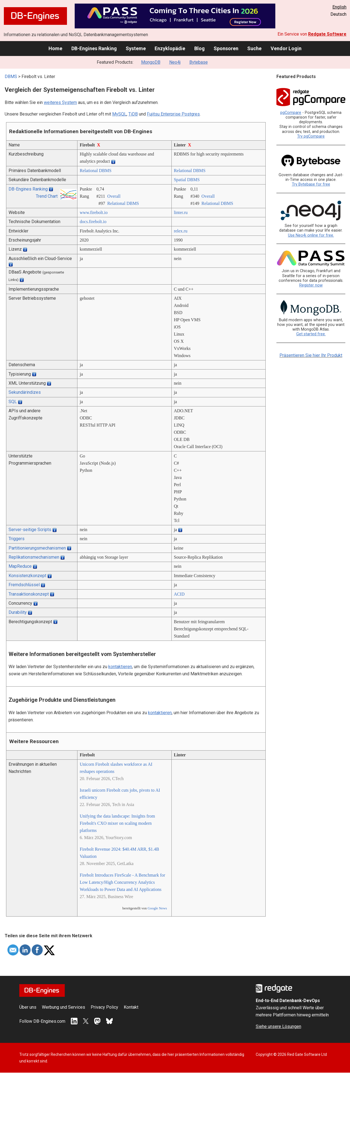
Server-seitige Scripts (30, 529)
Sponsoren (226, 48)
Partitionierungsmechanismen (37, 548)
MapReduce (20, 566)
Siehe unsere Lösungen (278, 1026)
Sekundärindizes (25, 392)
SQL (13, 401)
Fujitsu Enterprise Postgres (173, 114)
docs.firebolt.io (93, 221)
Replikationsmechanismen (34, 557)
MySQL (119, 114)
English (339, 7)
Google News (157, 908)
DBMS (11, 76)
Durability (18, 612)
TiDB (133, 114)
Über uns (27, 1007)
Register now (311, 285)
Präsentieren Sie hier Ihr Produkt (310, 355)
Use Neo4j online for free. (311, 235)
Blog (199, 48)
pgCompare (290, 112)
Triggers (17, 538)
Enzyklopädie (170, 48)
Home (55, 48)
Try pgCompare (311, 136)
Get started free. (311, 334)
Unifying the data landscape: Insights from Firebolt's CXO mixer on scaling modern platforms (117, 823)
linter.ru (181, 212)
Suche (254, 48)
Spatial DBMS (187, 179)
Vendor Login (286, 48)
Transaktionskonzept (29, 594)
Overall (113, 196)
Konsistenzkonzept (27, 575)
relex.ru (180, 231)
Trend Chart (47, 196)
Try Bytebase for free (311, 184)
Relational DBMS (95, 170)
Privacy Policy (104, 1007)
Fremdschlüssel (24, 584)
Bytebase (198, 62)
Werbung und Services (63, 1007)
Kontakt (131, 1007)
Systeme (136, 48)
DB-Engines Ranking (94, 48)
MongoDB (150, 62)
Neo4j (175, 62)
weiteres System (60, 102)
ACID (179, 594)
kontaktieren (120, 666)
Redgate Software (327, 34)
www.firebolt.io (93, 212)
